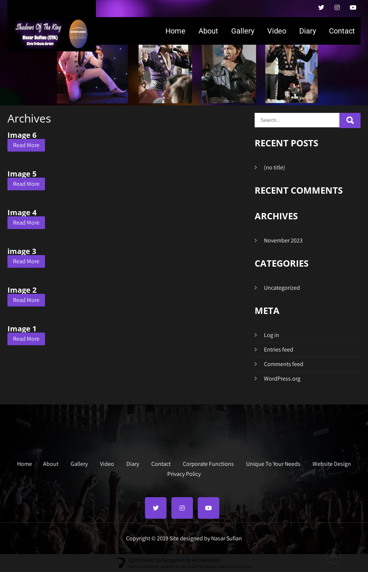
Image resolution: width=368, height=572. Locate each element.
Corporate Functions (208, 463)
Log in (271, 335)
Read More (26, 145)
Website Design (332, 463)
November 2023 (283, 240)
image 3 (21, 251)
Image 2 (21, 290)
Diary (307, 30)
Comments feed (283, 364)
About (208, 30)
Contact (342, 30)
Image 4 (21, 212)
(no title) (274, 167)
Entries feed (278, 349)
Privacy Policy (184, 473)
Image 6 (21, 135)
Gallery (242, 30)
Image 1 (21, 329)
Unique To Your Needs (273, 463)
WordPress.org (282, 378)
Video (276, 30)
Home (175, 30)
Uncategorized (282, 288)
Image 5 (21, 174)
